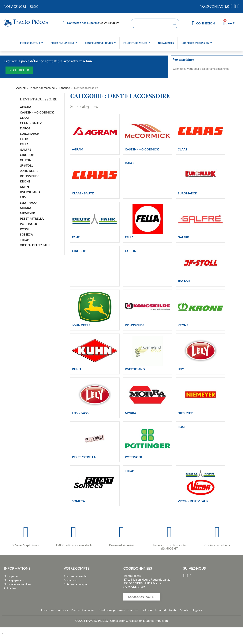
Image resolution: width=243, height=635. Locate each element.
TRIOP (24, 239)
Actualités (10, 588)
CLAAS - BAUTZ (31, 123)
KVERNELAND (30, 192)
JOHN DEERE (29, 170)
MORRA (25, 208)
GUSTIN (25, 160)
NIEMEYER (27, 213)
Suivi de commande (75, 576)
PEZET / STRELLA (32, 218)
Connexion (70, 580)
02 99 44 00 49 (109, 22)
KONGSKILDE (29, 176)
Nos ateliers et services (17, 584)
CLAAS (24, 117)
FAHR (24, 139)
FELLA (24, 144)
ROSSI (24, 229)
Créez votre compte (75, 584)
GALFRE (25, 149)
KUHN (24, 186)
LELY (23, 197)
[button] (141, 597)
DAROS (25, 128)
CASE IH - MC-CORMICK (37, 112)
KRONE (25, 181)
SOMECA (26, 234)
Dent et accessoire (38, 99)
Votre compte (76, 568)
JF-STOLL (26, 165)
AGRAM (25, 107)
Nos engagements (14, 580)
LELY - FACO (28, 202)
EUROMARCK (29, 133)
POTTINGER (28, 223)
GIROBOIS (27, 155)
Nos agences (11, 576)
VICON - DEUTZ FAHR (35, 245)
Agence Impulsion (156, 620)
